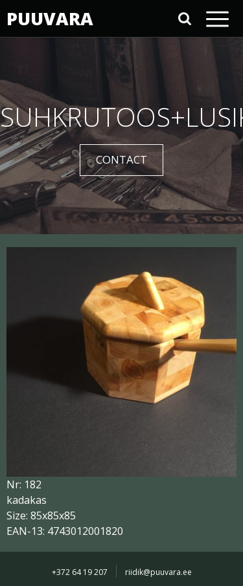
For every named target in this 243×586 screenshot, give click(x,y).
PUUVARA (48, 18)
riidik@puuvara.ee (158, 572)
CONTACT (121, 159)
